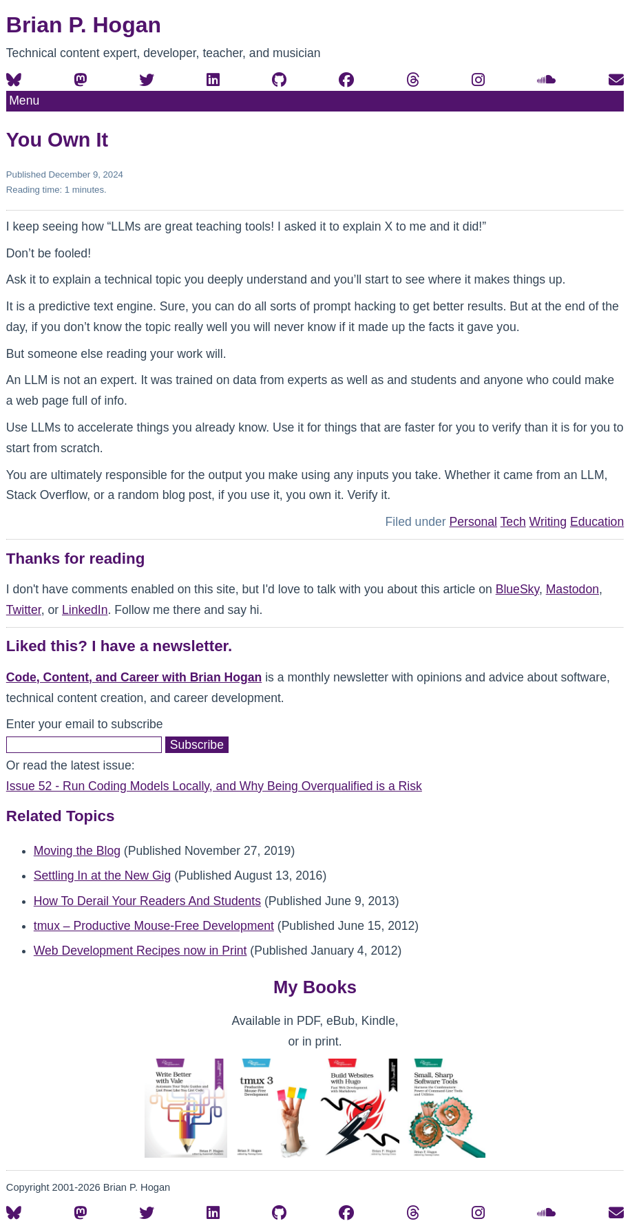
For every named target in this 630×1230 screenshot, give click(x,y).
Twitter (23, 610)
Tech (513, 522)
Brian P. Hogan (83, 24)
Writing (548, 522)
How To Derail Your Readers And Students (147, 901)
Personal (473, 522)
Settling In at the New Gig (102, 875)
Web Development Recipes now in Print (140, 950)
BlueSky (517, 589)
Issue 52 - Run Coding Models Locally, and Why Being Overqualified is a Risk (214, 786)
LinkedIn (85, 610)
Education (597, 522)
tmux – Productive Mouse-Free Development (154, 926)
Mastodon (572, 589)
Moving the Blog (77, 851)
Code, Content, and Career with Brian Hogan (134, 677)
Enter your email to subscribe (84, 724)
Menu (24, 100)
